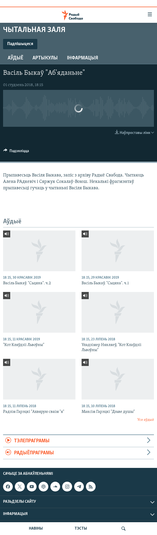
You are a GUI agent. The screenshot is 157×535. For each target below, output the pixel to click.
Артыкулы (45, 58)
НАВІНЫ (36, 529)
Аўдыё (15, 58)
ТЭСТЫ (81, 529)
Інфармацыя (82, 58)
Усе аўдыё (145, 420)
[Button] (16, 152)
